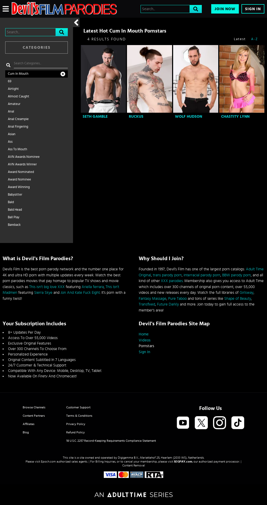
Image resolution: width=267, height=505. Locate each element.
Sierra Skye (43, 293)
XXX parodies (172, 281)
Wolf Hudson (188, 117)
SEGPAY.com (183, 461)
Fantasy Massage (152, 299)
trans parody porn (167, 275)
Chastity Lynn (235, 117)
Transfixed (147, 304)
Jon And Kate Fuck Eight (80, 293)
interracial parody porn (202, 275)
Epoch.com (48, 461)
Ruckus (136, 117)
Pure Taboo (177, 299)
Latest (240, 39)
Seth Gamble (95, 117)
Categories (37, 47)
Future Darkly (168, 304)
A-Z (254, 39)
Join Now (225, 9)
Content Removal (133, 465)
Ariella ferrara (93, 287)
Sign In (253, 9)
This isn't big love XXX (47, 287)
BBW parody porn (236, 275)
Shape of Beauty (237, 299)
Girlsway (246, 293)
